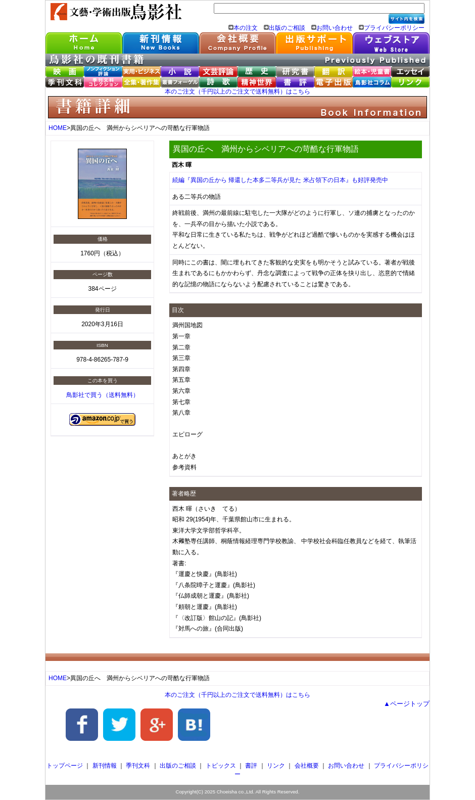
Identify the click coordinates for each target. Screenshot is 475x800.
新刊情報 (104, 765)
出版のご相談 (287, 27)
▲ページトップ (407, 703)
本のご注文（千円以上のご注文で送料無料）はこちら (237, 91)
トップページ (64, 765)
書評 (251, 765)
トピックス (221, 765)
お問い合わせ (334, 27)
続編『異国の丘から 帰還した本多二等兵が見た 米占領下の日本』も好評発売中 (280, 180)
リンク (276, 765)
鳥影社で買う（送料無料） (102, 394)
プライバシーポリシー (394, 27)
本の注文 (245, 27)
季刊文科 (138, 765)
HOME (58, 127)
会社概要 (307, 765)
